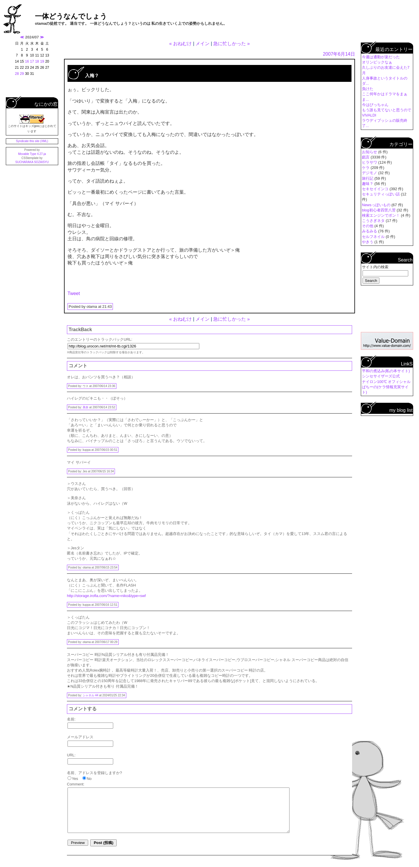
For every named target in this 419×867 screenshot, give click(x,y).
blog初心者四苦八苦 (379, 210)
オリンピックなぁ (377, 62)
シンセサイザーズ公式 (381, 376)
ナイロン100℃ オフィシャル (386, 381)
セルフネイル (374, 236)
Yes (75, 778)
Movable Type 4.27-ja (32, 154)
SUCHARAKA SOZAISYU (32, 162)
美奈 (85, 407)
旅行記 (368, 178)
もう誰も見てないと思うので (386, 110)
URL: (71, 755)
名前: (71, 719)
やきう (368, 242)
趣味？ (368, 183)
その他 (368, 226)
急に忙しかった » (231, 43)
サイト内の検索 (375, 267)
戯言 (366, 157)
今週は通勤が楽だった (381, 57)
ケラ (366, 167)
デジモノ (370, 173)
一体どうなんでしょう (71, 16)
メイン (203, 43)
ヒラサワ (370, 162)
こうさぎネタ (374, 220)
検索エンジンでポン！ (381, 215)
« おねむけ (180, 43)
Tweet (74, 293)
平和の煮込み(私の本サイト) (386, 371)
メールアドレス (80, 737)
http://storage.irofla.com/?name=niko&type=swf (106, 596)
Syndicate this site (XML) (32, 141)
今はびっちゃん (375, 105)
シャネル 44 (90, 695)
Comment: (75, 784)
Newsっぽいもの (376, 205)
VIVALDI (369, 115)
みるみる (370, 231)
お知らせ (370, 152)
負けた (367, 88)
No (89, 778)
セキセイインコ (376, 189)
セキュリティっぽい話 (381, 194)
